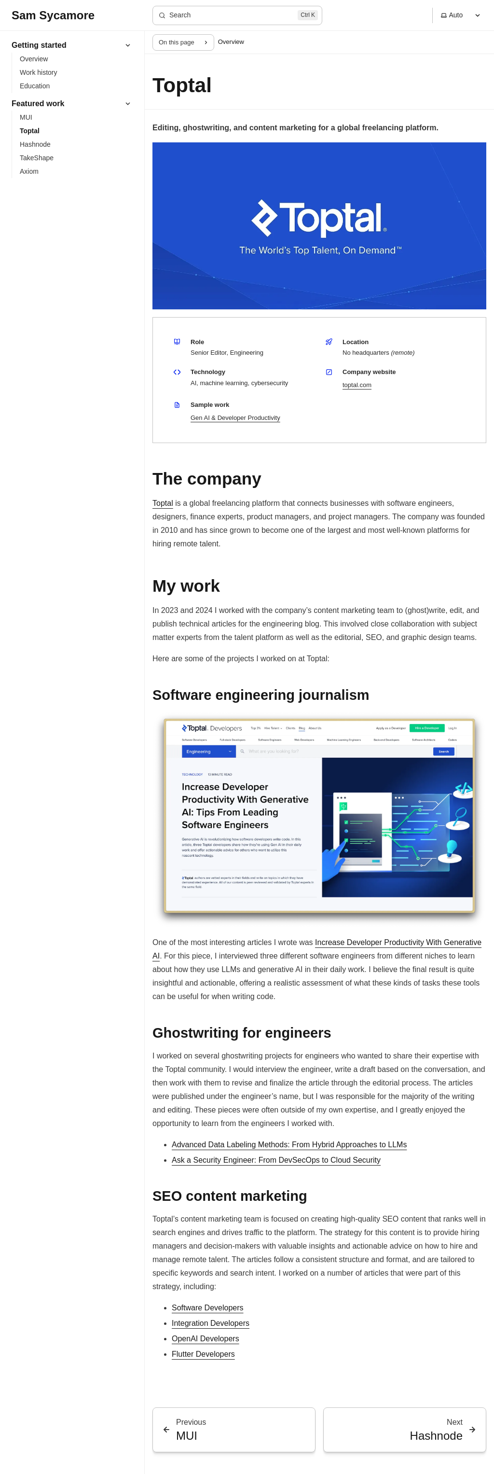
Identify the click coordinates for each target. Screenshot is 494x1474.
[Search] (237, 15)
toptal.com (357, 385)
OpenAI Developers (205, 1339)
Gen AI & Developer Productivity (235, 417)
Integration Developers (210, 1323)
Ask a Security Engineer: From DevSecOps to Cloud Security (276, 1160)
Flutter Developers (203, 1354)
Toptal (162, 503)
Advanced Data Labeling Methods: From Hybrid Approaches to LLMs (289, 1144)
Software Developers (208, 1308)
